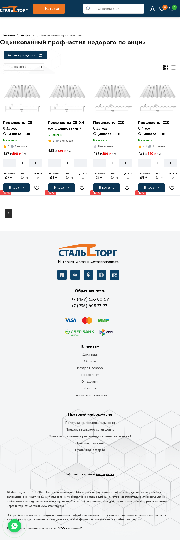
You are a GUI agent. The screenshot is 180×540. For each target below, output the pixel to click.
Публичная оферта (90, 450)
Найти (139, 9)
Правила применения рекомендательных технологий (90, 436)
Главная (9, 35)
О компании (90, 382)
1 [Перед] (8, 213)
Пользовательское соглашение (90, 430)
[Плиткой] (165, 67)
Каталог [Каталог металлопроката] (48, 8)
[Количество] (22, 163)
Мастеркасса (105, 474)
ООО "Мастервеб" (70, 528)
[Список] (173, 68)
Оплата (90, 361)
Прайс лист (90, 375)
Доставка (90, 354)
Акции (25, 35)
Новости (90, 388)
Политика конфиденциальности (90, 423)
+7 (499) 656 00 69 (90, 299)
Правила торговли (90, 443)
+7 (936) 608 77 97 (89, 305)
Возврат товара (90, 368)
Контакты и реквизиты (90, 395)
